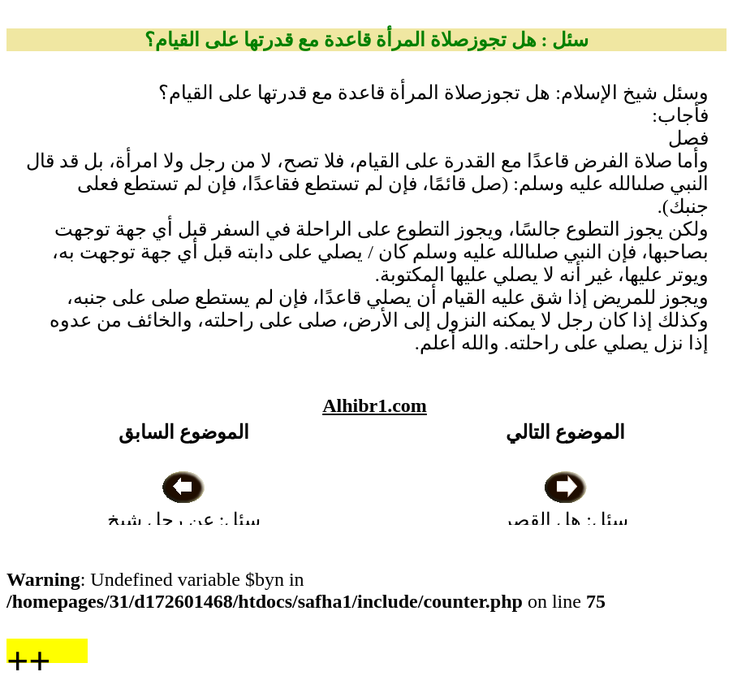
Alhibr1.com (374, 405)
